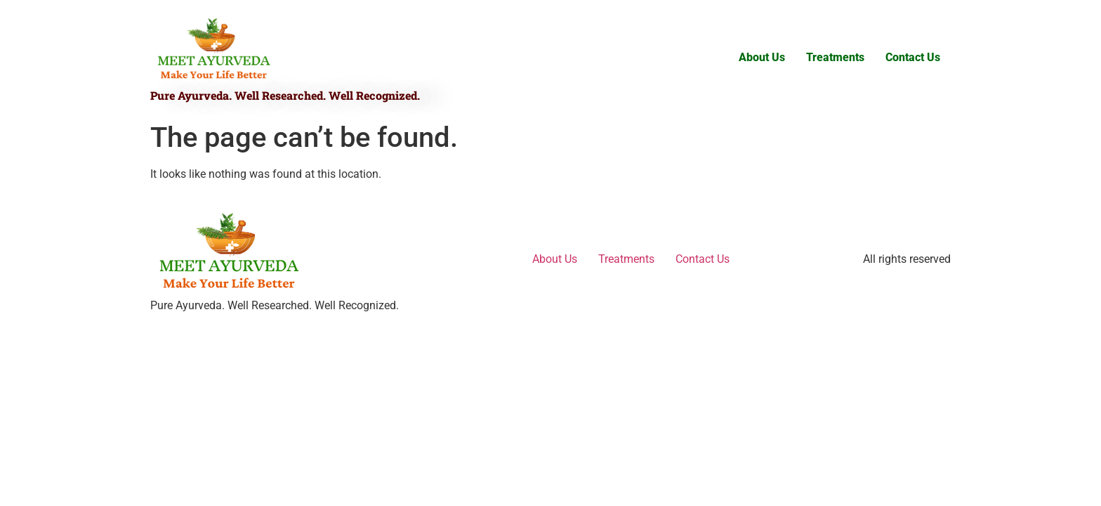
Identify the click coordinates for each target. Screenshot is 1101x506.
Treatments (835, 57)
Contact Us (912, 57)
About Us (762, 57)
